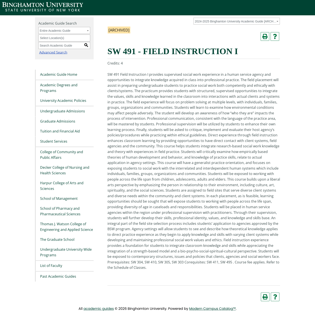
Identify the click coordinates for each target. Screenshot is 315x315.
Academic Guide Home (58, 74)
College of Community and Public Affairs (61, 155)
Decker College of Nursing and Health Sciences (64, 170)
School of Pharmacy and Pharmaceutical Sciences (60, 211)
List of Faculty (51, 265)
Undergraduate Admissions (62, 111)
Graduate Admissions (57, 121)
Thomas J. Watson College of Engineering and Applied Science (66, 227)
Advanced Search (52, 52)
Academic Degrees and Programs (58, 88)
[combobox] (237, 21)
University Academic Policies (63, 100)
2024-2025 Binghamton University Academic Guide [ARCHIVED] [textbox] (236, 21)
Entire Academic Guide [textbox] (55, 30)
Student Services (53, 141)
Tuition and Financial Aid (60, 131)
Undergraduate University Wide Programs (66, 252)
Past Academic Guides (58, 276)
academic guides (98, 308)
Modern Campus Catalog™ (212, 308)
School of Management (59, 198)
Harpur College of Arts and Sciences (61, 186)
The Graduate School (57, 239)
